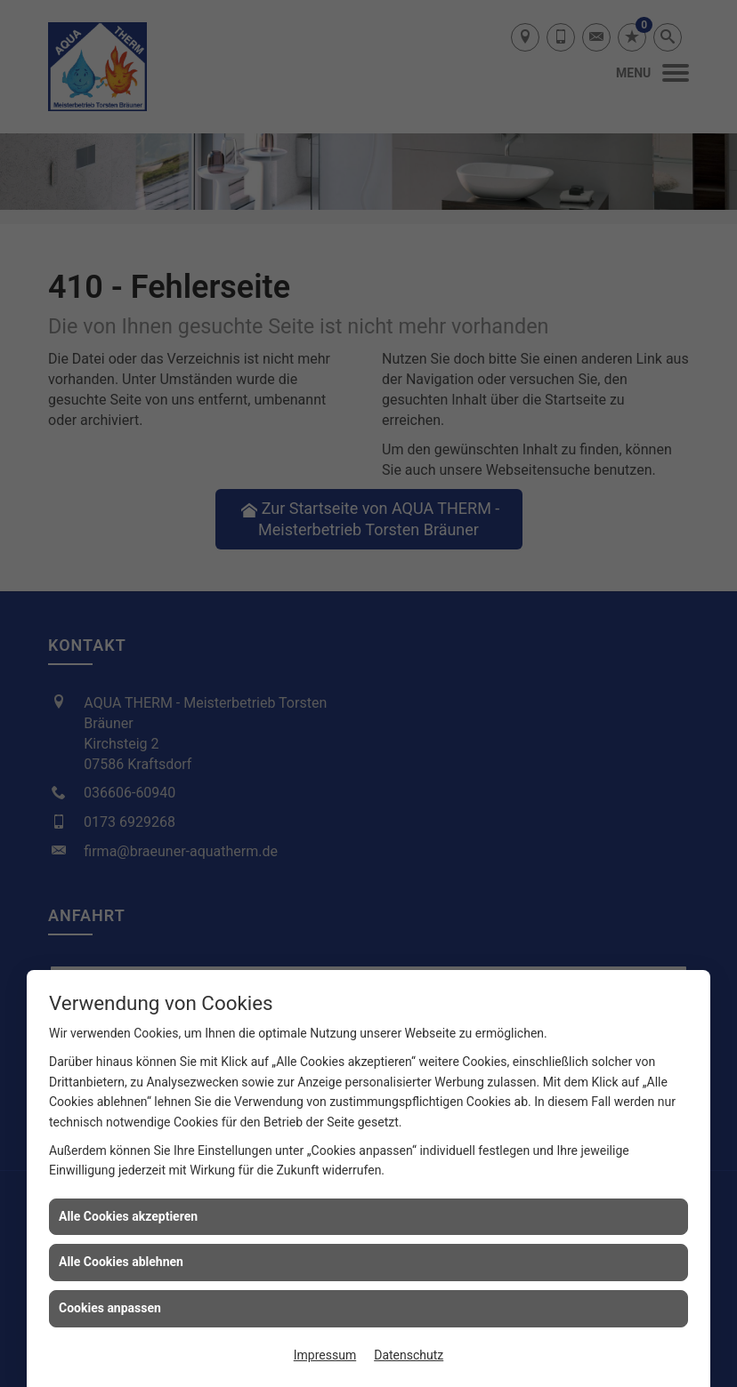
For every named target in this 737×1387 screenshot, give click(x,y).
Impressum (325, 1355)
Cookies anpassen (110, 1308)
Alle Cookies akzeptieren (128, 1216)
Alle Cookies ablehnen (121, 1262)
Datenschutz (408, 1355)
